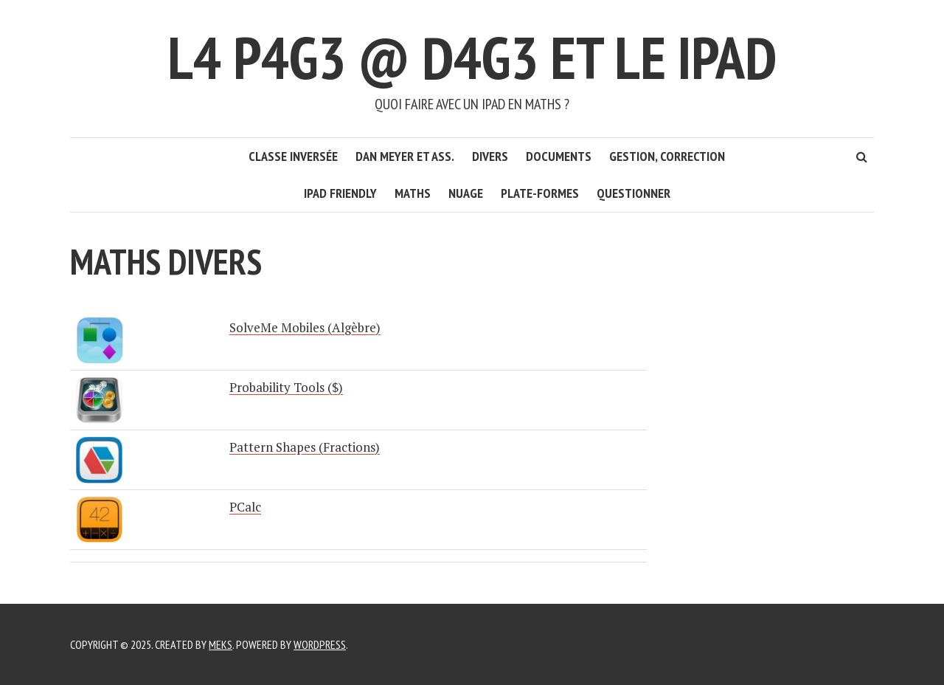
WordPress (320, 644)
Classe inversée (293, 156)
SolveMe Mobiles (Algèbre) (305, 327)
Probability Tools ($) (286, 387)
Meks (220, 644)
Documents (558, 156)
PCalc (245, 506)
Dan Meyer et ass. (404, 156)
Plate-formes (540, 193)
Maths (413, 193)
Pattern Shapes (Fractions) (304, 446)
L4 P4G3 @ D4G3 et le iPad (472, 57)
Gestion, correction (667, 156)
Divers (490, 156)
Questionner (633, 193)
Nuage (465, 193)
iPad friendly (340, 193)
